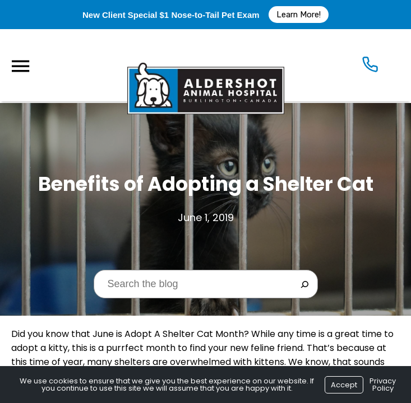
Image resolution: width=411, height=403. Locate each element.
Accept (344, 384)
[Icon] (370, 66)
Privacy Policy (383, 384)
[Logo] (205, 65)
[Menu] (20, 66)
